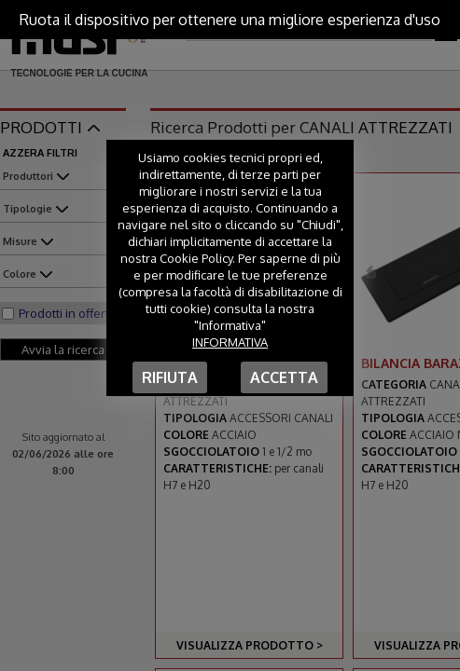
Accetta (284, 377)
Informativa (230, 342)
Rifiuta (170, 377)
